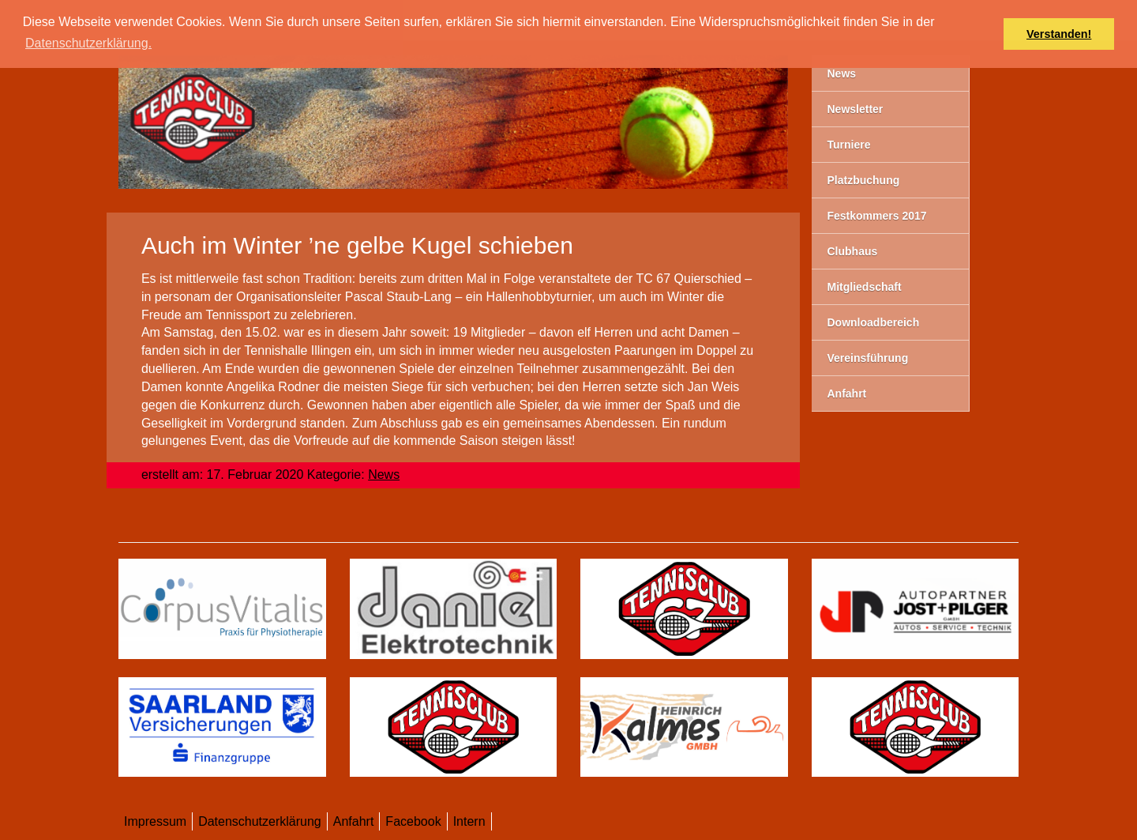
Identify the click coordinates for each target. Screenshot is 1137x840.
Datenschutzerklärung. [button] (88, 43)
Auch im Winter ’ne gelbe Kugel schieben (357, 245)
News (384, 474)
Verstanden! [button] (1058, 34)
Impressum (155, 821)
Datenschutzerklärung (259, 821)
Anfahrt (353, 821)
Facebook (413, 821)
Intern (469, 821)
